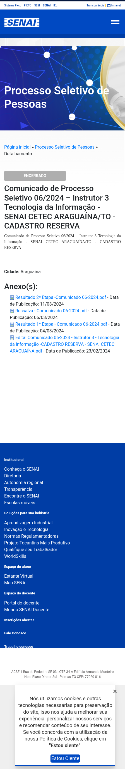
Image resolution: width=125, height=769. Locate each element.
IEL (55, 5)
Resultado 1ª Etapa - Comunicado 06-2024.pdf (59, 324)
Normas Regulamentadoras (31, 536)
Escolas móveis (19, 502)
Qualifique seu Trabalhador (30, 549)
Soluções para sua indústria (26, 513)
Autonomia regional (23, 482)
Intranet (116, 5)
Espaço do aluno (17, 567)
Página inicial (17, 147)
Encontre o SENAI (21, 496)
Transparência (95, 5)
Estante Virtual (18, 576)
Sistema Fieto (12, 5)
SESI (37, 5)
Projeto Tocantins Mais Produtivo (37, 543)
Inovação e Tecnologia (26, 529)
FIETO (28, 5)
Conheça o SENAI (21, 469)
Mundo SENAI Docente (26, 609)
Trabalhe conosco (18, 646)
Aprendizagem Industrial (28, 522)
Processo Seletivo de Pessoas (65, 147)
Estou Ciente (65, 758)
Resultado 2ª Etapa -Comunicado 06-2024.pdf (58, 297)
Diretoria (12, 475)
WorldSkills (15, 556)
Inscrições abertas (19, 620)
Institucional (14, 460)
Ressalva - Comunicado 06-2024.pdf (49, 310)
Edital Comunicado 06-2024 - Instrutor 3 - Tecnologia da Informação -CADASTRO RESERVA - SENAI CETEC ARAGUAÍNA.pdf (64, 344)
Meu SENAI (15, 582)
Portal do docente (21, 603)
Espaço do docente (19, 593)
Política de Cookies (60, 739)
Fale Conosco (15, 633)
